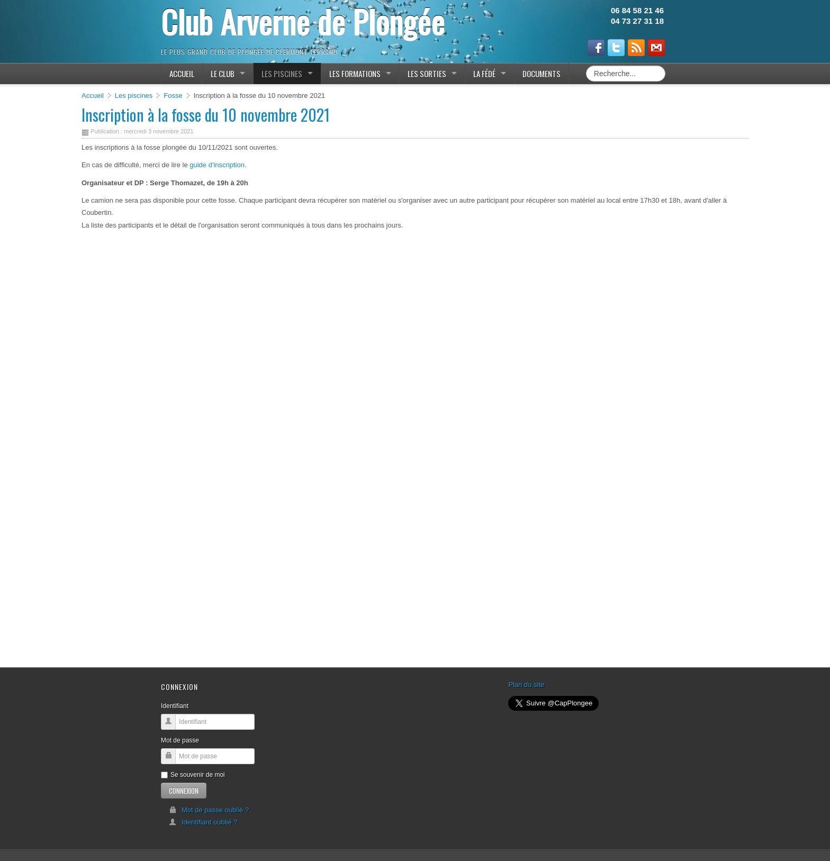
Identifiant (174, 706)
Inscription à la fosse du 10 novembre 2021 (206, 114)
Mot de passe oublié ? (209, 810)
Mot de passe (180, 740)
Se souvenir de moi (193, 774)
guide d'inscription (217, 165)
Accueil (93, 95)
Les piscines (134, 95)
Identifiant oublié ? (203, 822)
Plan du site (526, 684)
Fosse (173, 95)
